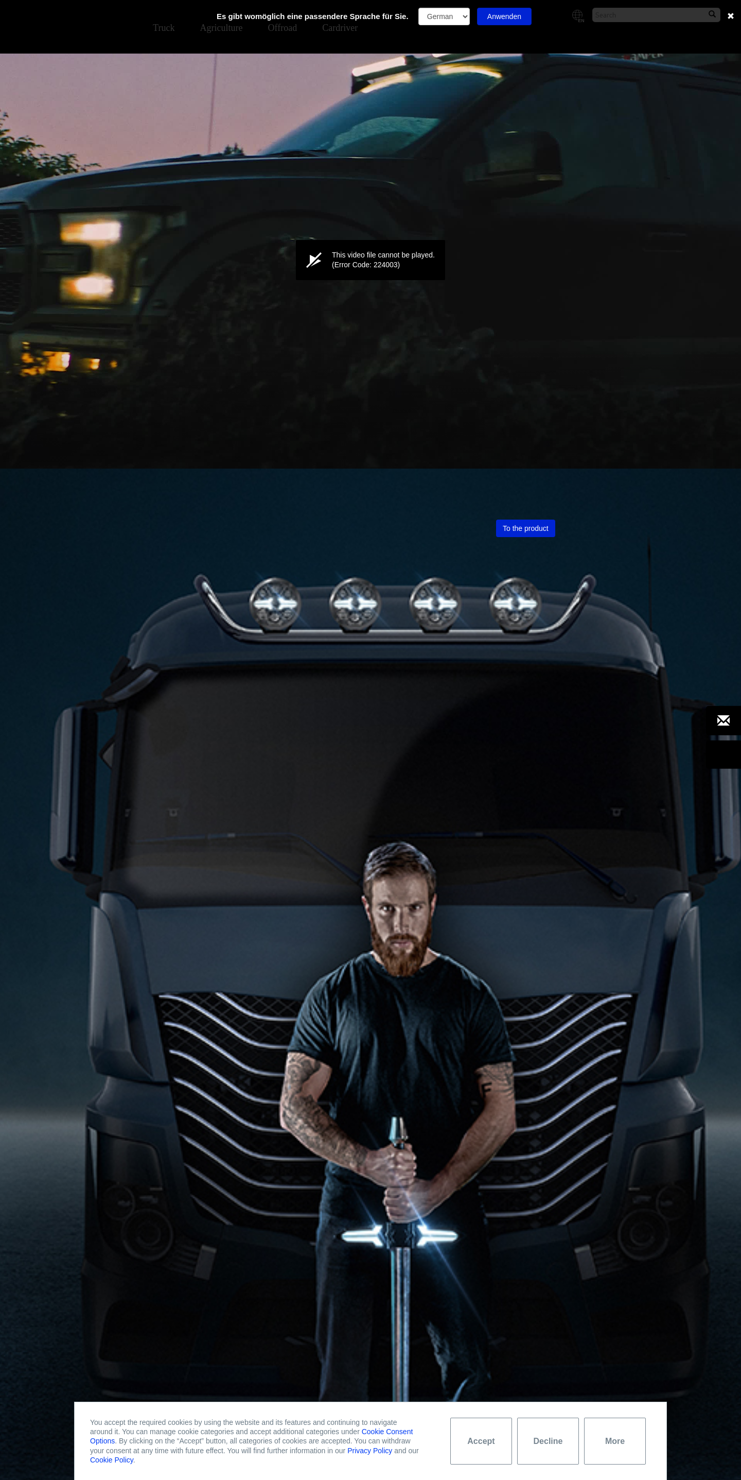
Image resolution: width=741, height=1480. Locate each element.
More (615, 1441)
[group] (52, 453)
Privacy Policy (369, 1451)
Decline (548, 1441)
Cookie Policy (111, 1460)
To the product (526, 528)
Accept (481, 1441)
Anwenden (504, 16)
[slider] (370, 433)
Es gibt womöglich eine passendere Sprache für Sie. (313, 16)
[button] (370, 259)
